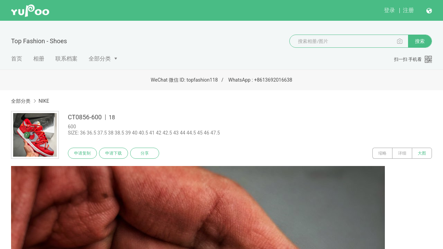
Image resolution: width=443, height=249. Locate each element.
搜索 (420, 41)
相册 (38, 58)
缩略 (382, 153)
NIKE (43, 101)
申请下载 (113, 153)
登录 (389, 10)
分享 (145, 153)
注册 (408, 10)
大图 (422, 153)
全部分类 (100, 58)
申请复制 (82, 153)
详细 (402, 153)
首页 (16, 58)
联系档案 (66, 58)
